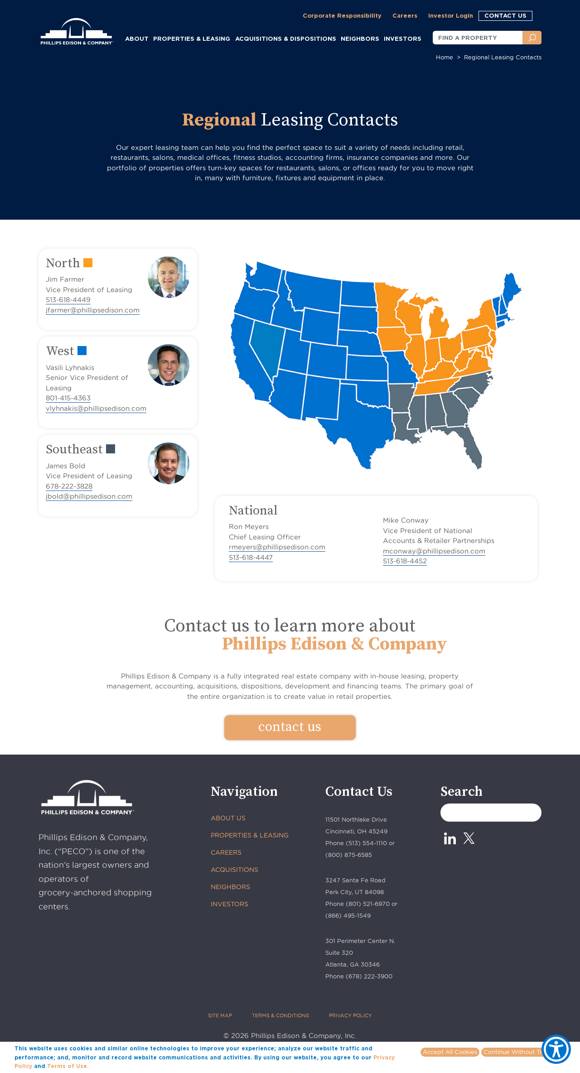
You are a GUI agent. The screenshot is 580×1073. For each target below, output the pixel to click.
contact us (289, 727)
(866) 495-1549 (348, 915)
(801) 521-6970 (368, 903)
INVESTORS (402, 38)
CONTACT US (505, 15)
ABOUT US (228, 818)
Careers (404, 15)
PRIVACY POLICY (350, 1015)
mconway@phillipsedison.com (434, 551)
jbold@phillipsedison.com (89, 496)
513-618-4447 (251, 557)
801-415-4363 (68, 398)
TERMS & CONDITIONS (280, 1015)
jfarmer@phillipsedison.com (93, 310)
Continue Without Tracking (522, 1052)
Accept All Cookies (450, 1052)
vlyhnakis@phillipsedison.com (96, 408)
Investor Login (450, 15)
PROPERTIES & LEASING (250, 835)
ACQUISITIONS (234, 869)
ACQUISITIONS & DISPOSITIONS (285, 38)
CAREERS (226, 852)
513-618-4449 (68, 299)
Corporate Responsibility (342, 15)
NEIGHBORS (360, 38)
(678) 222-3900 (369, 976)
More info (104, 1066)
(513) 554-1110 (366, 843)
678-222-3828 (69, 486)
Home (444, 57)
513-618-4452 (405, 561)
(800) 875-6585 (348, 855)
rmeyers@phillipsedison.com (277, 547)
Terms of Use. (68, 1066)
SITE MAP (220, 1015)
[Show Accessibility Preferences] (556, 1049)
